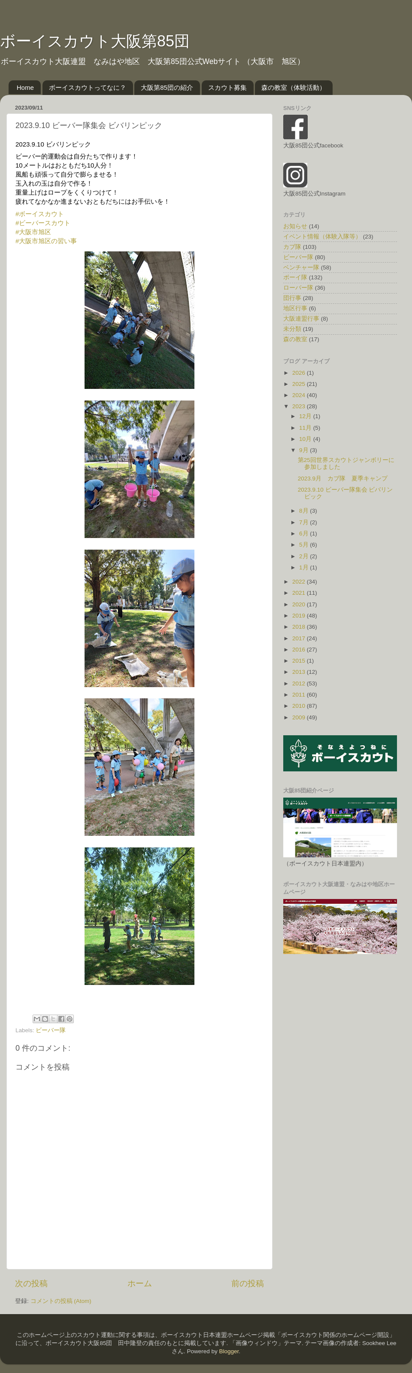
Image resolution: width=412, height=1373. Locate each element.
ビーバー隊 (51, 1030)
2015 (299, 660)
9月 (304, 450)
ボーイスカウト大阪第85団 (95, 41)
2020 (299, 604)
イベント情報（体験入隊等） (322, 236)
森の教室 (295, 339)
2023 (299, 406)
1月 (304, 567)
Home (25, 87)
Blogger (229, 1351)
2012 (299, 683)
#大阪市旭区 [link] (33, 231)
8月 (304, 511)
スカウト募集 (227, 87)
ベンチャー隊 (301, 267)
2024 (299, 395)
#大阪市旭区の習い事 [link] (46, 241)
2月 (304, 556)
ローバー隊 (298, 287)
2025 (299, 384)
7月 (304, 522)
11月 (306, 428)
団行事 (292, 298)
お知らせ (295, 226)
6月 (304, 533)
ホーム (139, 1283)
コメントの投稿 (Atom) (60, 1301)
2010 (299, 706)
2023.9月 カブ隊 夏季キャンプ (343, 478)
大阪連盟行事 (301, 318)
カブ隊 (292, 247)
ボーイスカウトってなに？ (87, 87)
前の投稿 (247, 1283)
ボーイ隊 (295, 277)
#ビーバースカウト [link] (42, 222)
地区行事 (295, 308)
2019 (299, 615)
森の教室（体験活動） (293, 87)
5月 (304, 544)
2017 (299, 638)
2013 (299, 672)
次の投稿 (31, 1283)
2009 (299, 717)
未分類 (292, 329)
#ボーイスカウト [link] (39, 213)
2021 (299, 593)
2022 (299, 581)
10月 (306, 439)
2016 (299, 649)
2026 (299, 373)
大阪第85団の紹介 (167, 87)
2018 (299, 627)
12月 (306, 416)
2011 (299, 694)
